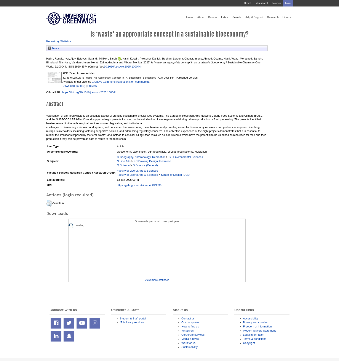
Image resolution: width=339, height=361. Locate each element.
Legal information (253, 334)
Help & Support (254, 17)
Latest (225, 17)
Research (273, 17)
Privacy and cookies (255, 322)
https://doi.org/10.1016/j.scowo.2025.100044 (89, 92)
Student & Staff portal (133, 318)
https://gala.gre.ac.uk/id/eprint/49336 (139, 185)
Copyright (249, 343)
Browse (212, 17)
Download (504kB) (73, 85)
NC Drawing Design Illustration (152, 161)
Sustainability (189, 347)
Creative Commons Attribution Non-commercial (120, 81)
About (200, 17)
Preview (92, 85)
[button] (48, 203)
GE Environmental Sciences (186, 157)
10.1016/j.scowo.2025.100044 (122, 66)
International (262, 3)
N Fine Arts (123, 161)
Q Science (123, 165)
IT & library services (132, 322)
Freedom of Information (257, 326)
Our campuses (190, 322)
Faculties (276, 3)
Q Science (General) (145, 165)
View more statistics (157, 280)
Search (247, 3)
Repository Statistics (58, 41)
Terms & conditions (254, 338)
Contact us (188, 318)
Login (288, 3)
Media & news (190, 338)
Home (189, 17)
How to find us (190, 326)
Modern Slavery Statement (259, 330)
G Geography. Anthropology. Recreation (141, 157)
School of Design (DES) (175, 174)
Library (287, 17)
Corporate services (193, 334)
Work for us (188, 343)
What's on (187, 330)
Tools (53, 48)
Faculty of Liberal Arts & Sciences (137, 170)
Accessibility (250, 318)
